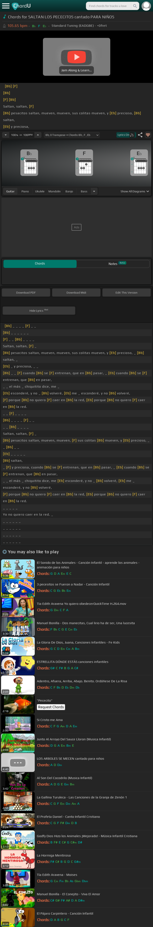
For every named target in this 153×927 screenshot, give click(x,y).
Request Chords (51, 707)
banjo (69, 191)
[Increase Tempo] (37, 135)
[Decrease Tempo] (5, 135)
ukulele (39, 191)
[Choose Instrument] (94, 191)
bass (84, 191)
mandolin (54, 191)
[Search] (134, 6)
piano (25, 191)
